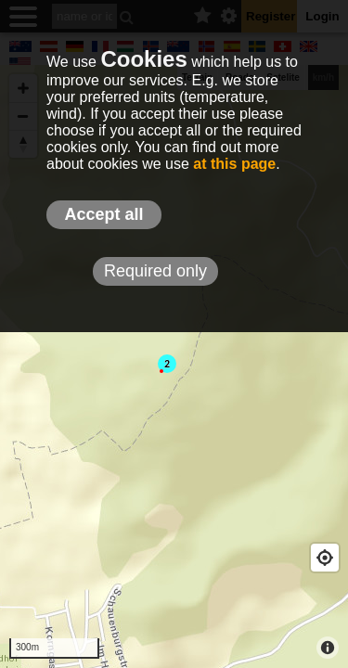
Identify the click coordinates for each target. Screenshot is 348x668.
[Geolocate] (325, 558)
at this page (234, 164)
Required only (155, 271)
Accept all (103, 214)
